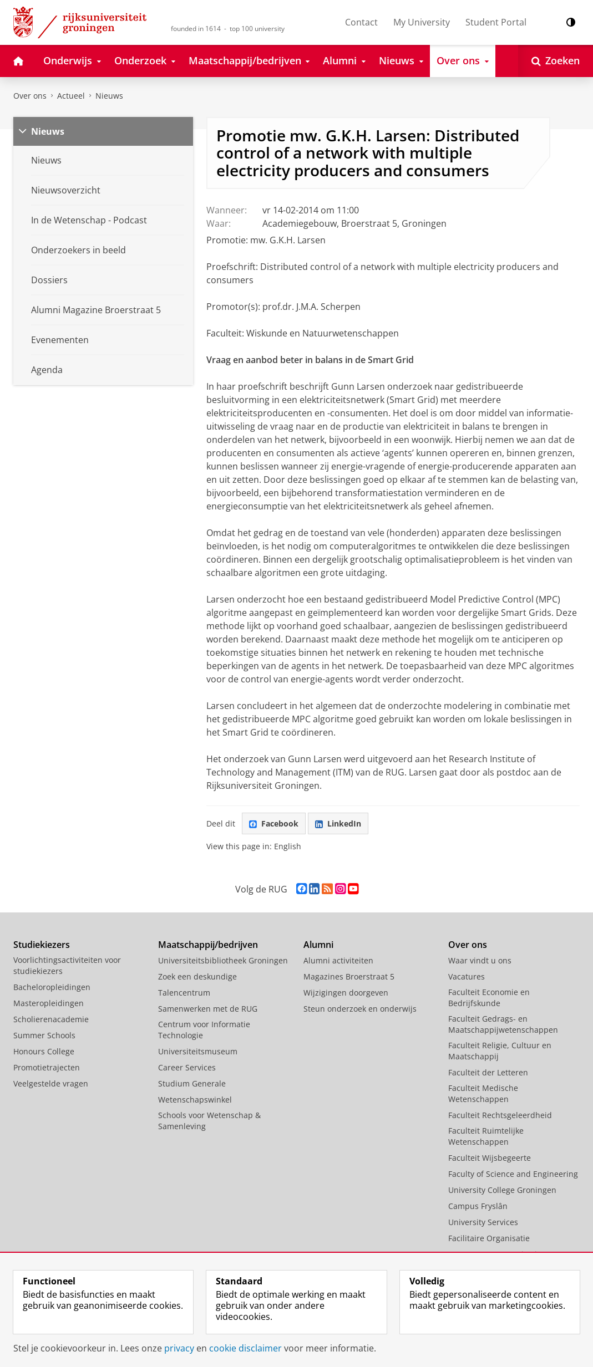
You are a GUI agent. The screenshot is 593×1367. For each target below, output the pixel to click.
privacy (179, 1348)
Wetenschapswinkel (195, 1099)
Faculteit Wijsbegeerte (489, 1157)
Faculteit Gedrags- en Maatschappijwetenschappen (503, 1024)
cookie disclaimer (245, 1348)
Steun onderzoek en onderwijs (360, 1008)
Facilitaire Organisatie (489, 1238)
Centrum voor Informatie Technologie (204, 1029)
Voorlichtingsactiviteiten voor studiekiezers (67, 965)
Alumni (318, 944)
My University (421, 22)
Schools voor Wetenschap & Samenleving (209, 1120)
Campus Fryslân (478, 1206)
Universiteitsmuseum (197, 1051)
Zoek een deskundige (197, 976)
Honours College (43, 1051)
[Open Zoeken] (555, 61)
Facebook (273, 823)
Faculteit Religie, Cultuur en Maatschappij (499, 1051)
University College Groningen (502, 1190)
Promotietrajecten (46, 1067)
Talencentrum (184, 992)
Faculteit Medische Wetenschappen (483, 1093)
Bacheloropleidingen (51, 987)
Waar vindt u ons (479, 960)
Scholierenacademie (51, 1019)
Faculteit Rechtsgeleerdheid (500, 1115)
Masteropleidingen (48, 1003)
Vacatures (466, 976)
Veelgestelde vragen (50, 1083)
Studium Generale (192, 1083)
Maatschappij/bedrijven (208, 944)
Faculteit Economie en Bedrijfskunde (489, 997)
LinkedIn (338, 823)
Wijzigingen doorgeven (345, 992)
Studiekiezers (41, 944)
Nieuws (109, 95)
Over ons (30, 95)
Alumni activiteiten (338, 960)
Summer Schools (44, 1035)
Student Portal (495, 22)
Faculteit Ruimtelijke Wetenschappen (486, 1136)
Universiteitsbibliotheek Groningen (223, 960)
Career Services (187, 1067)
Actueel (71, 95)
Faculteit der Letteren (488, 1072)
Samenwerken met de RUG (207, 1008)
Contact (361, 22)
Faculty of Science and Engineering (513, 1174)
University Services (483, 1222)
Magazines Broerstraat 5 (348, 976)
